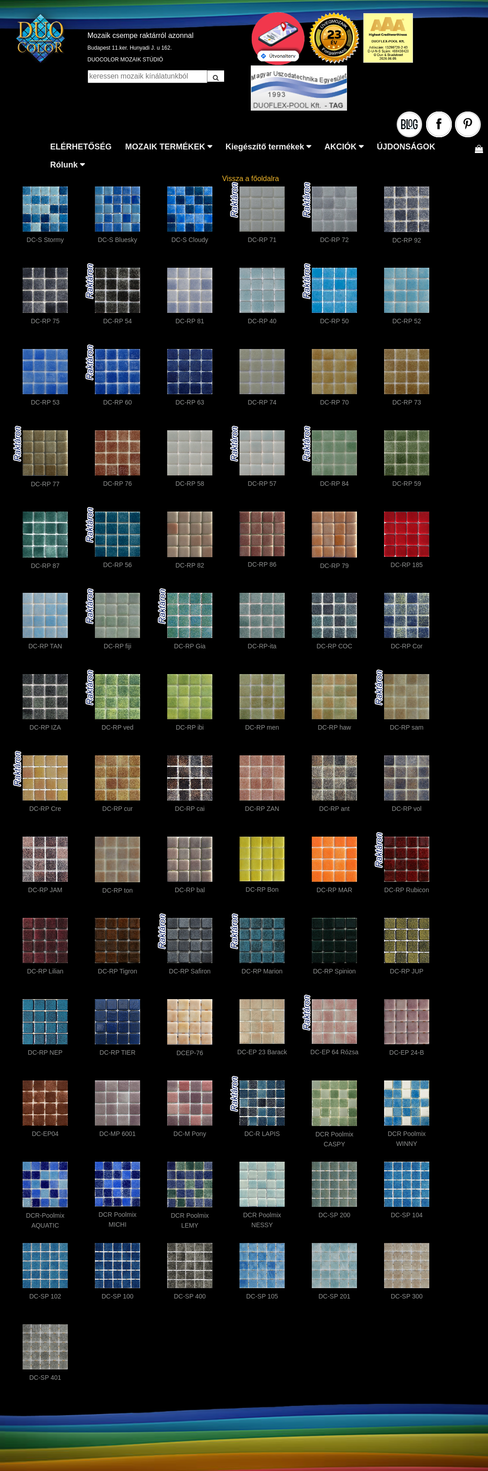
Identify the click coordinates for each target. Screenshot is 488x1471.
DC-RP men (262, 727)
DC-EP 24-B (406, 1052)
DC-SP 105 (262, 1296)
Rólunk (64, 164)
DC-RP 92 (406, 240)
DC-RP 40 (262, 321)
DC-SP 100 (118, 1296)
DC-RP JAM (45, 890)
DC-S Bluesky (117, 239)
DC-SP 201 (335, 1296)
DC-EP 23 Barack (262, 1052)
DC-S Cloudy (189, 239)
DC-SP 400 (190, 1296)
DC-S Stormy (45, 239)
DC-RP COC (334, 646)
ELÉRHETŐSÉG (81, 146)
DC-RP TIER (117, 1052)
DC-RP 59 (406, 483)
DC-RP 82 (189, 565)
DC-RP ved (118, 727)
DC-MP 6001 (117, 1133)
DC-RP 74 (262, 402)
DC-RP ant (334, 808)
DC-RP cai (190, 808)
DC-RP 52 (406, 321)
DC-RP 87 (45, 565)
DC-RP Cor (407, 646)
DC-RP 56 (117, 564)
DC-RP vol (407, 808)
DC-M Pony (190, 1133)
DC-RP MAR (334, 890)
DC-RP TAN (45, 646)
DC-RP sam (406, 727)
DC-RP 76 (117, 483)
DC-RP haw (334, 727)
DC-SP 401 (45, 1377)
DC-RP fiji (117, 646)
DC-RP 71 (262, 239)
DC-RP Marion (262, 971)
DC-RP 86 (262, 564)
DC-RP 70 (334, 402)
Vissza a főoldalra (250, 178)
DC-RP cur (117, 808)
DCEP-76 (189, 1053)
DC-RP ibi (190, 727)
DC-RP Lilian (45, 971)
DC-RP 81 (189, 321)
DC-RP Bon (262, 889)
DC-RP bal (190, 890)
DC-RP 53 (45, 402)
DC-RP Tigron (117, 971)
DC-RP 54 (117, 321)
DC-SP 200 (335, 1215)
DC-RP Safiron (190, 971)
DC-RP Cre (45, 808)
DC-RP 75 (45, 321)
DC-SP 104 (407, 1215)
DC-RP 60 (117, 402)
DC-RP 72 (334, 239)
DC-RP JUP (406, 971)
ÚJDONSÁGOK (406, 146)
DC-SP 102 (45, 1296)
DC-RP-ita (262, 646)
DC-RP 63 (189, 402)
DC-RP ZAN (262, 808)
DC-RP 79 (334, 565)
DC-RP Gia (190, 646)
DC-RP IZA (45, 727)
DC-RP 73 (406, 402)
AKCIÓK (340, 146)
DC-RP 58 (189, 483)
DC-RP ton (117, 890)
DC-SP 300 (407, 1296)
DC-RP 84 (334, 483)
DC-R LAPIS (262, 1133)
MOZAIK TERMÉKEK (165, 146)
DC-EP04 (45, 1133)
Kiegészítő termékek (264, 146)
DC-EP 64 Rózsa (334, 1052)
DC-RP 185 (406, 564)
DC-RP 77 (45, 484)
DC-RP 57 (262, 483)
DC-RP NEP (45, 1052)
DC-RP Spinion (334, 971)
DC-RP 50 (334, 321)
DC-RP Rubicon (406, 890)
